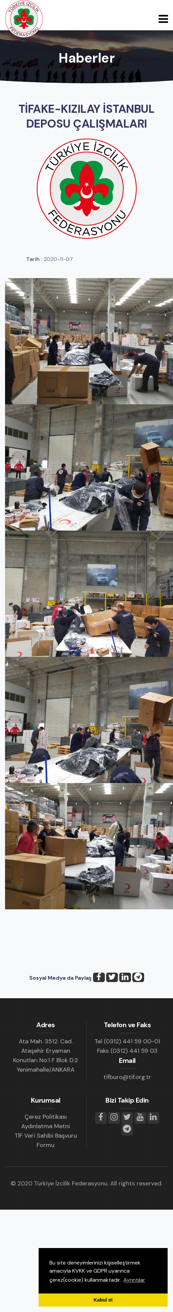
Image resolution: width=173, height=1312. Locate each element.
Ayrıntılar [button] (134, 1279)
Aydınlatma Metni (45, 1126)
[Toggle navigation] (163, 19)
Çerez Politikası (46, 1117)
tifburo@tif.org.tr (127, 1077)
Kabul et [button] (103, 1300)
